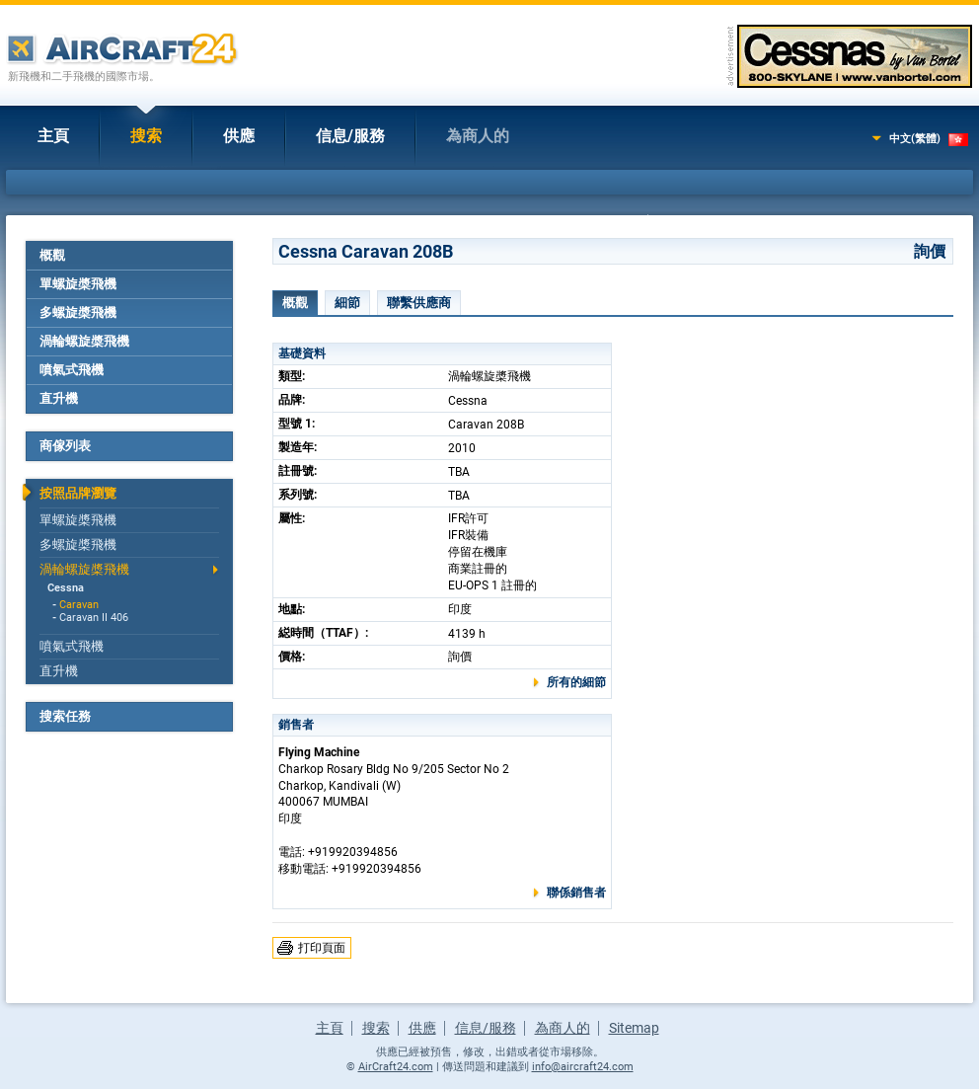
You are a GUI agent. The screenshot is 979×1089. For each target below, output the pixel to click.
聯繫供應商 (419, 302)
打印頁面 (321, 948)
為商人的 (477, 135)
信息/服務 (350, 135)
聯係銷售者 (576, 892)
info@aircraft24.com (583, 1066)
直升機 (58, 398)
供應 (239, 135)
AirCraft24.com (395, 1066)
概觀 (52, 255)
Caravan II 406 (93, 617)
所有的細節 (576, 682)
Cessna (65, 588)
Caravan (79, 604)
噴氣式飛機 (71, 369)
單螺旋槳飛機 (77, 283)
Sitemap (634, 1028)
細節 (347, 302)
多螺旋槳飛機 (77, 312)
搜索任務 (65, 716)
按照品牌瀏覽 (77, 493)
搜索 (146, 135)
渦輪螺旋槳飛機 (84, 341)
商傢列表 (65, 445)
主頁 (53, 135)
